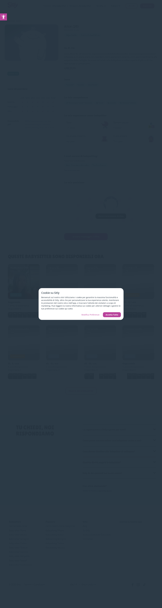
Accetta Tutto (112, 314)
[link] (3, 16)
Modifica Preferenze (90, 314)
